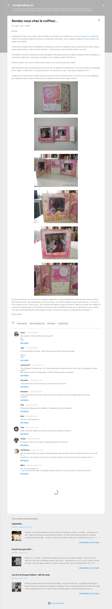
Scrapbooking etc (23, 5)
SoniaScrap (24, 450)
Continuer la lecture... (89, 543)
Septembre (17, 524)
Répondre (24, 343)
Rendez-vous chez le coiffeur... (35, 21)
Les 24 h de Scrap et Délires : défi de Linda (31, 575)
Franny (23, 439)
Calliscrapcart (22, 324)
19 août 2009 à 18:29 (33, 439)
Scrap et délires (31, 36)
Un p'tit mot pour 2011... (22, 549)
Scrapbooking (63, 324)
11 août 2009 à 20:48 (31, 405)
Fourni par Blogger (56, 603)
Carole (57, 76)
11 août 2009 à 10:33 (37, 365)
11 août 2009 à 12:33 (35, 380)
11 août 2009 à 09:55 (31, 348)
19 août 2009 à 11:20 (31, 427)
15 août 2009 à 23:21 (31, 416)
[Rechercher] (103, 6)
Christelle (24, 380)
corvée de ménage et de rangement (85, 36)
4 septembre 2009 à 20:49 (34, 465)
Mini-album (51, 324)
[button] (99, 20)
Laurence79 (25, 365)
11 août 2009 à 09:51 (32, 332)
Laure (22, 333)
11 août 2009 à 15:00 (35, 391)
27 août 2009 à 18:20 (36, 450)
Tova (22, 427)
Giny (22, 405)
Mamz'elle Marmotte (37, 324)
